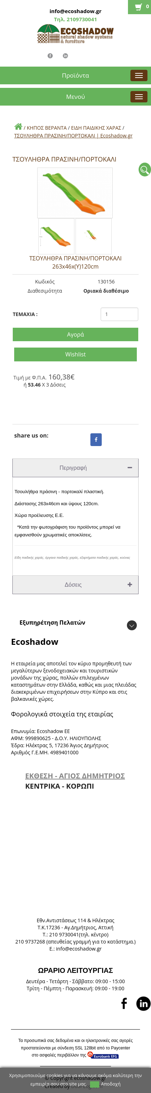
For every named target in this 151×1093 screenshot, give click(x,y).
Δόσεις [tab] (98, 585)
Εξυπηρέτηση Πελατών (52, 622)
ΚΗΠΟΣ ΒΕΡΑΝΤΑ (47, 127)
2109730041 (81, 19)
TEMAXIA (25, 314)
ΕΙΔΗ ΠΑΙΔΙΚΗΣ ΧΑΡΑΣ (96, 127)
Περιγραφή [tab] (96, 468)
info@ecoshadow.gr (75, 11)
